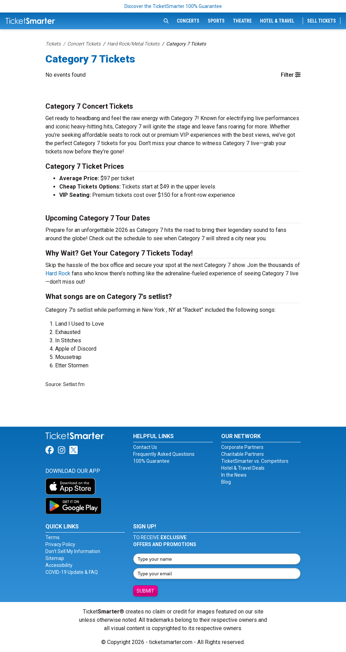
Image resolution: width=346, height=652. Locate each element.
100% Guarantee (151, 461)
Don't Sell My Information (72, 551)
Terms (52, 537)
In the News (233, 475)
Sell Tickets (321, 21)
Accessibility (58, 565)
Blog (226, 482)
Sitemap (54, 558)
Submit (145, 591)
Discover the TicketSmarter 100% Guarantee (173, 6)
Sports (216, 21)
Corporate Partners (242, 447)
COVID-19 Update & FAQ (71, 572)
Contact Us (145, 447)
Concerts (188, 21)
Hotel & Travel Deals (243, 468)
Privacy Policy (60, 544)
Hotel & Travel (277, 21)
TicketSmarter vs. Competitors (254, 461)
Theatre (242, 21)
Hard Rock (57, 273)
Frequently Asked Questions (163, 454)
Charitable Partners (242, 454)
